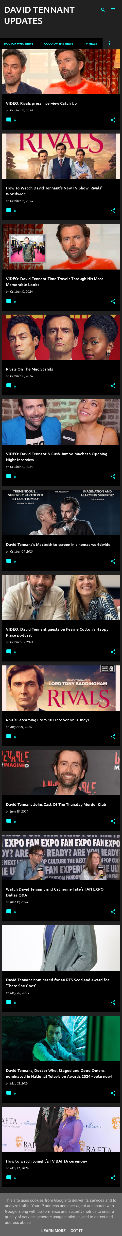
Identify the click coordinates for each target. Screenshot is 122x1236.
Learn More (53, 1230)
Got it (76, 1230)
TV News (90, 43)
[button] (113, 120)
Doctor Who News (18, 43)
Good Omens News (58, 43)
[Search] (103, 10)
